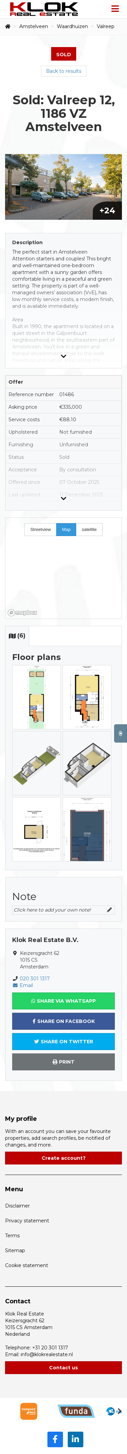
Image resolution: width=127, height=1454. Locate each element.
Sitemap (15, 1250)
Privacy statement (27, 1221)
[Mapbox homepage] (22, 613)
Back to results (63, 71)
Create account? (64, 1158)
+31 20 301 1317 (50, 1348)
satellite (89, 529)
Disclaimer (17, 1206)
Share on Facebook (64, 1021)
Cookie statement (26, 1265)
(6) (17, 635)
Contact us (63, 1368)
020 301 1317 (35, 979)
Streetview (40, 529)
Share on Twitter (63, 1042)
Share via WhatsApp (63, 1001)
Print (63, 1062)
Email (22, 985)
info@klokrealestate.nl (47, 1354)
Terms (12, 1236)
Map (66, 529)
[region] (63, 568)
